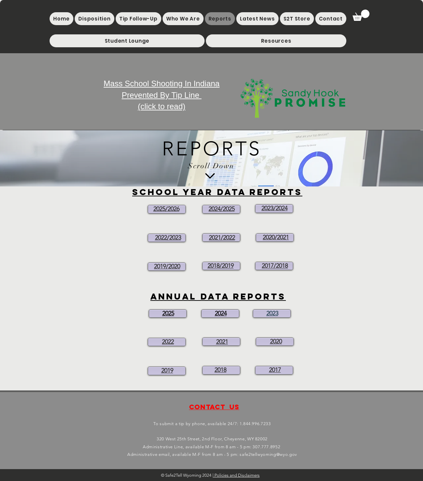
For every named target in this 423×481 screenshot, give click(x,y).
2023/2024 (274, 208)
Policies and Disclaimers (236, 475)
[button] (127, 40)
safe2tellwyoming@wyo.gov (268, 454)
